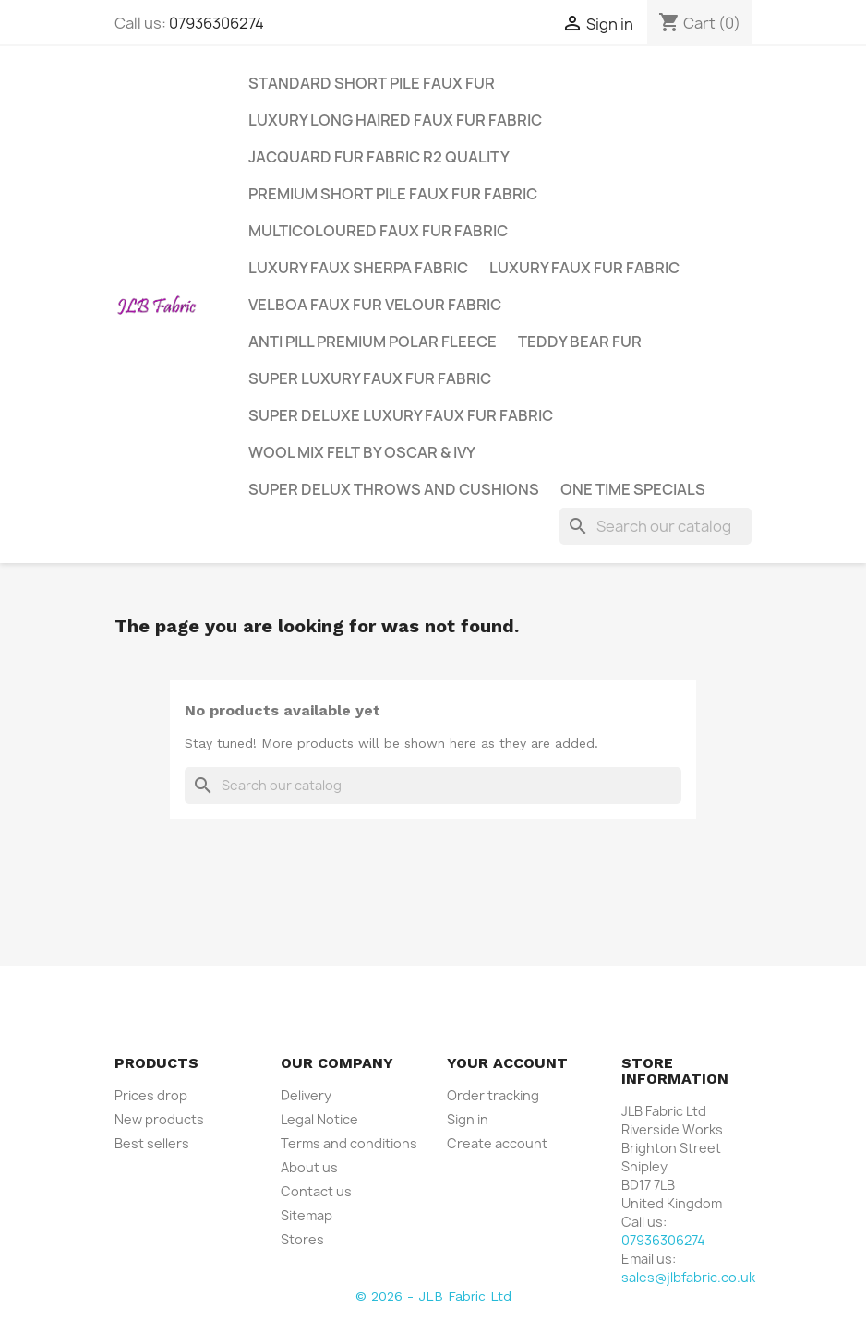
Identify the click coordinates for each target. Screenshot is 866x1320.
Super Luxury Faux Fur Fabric (369, 378)
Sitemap (306, 1215)
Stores (302, 1239)
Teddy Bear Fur (580, 341)
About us (309, 1167)
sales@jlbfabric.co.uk (688, 1277)
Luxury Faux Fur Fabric (584, 268)
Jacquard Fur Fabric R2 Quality (379, 157)
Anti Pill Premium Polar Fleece (372, 341)
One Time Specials (632, 489)
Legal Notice (319, 1119)
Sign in (467, 1119)
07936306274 (216, 23)
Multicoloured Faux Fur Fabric (378, 231)
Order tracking (493, 1095)
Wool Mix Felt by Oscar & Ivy (361, 452)
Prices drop (150, 1095)
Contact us (316, 1191)
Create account (497, 1143)
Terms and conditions (349, 1143)
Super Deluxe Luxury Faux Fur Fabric (400, 415)
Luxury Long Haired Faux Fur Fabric (395, 120)
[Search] (655, 526)
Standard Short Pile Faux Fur (371, 83)
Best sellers (151, 1143)
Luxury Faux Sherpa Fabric (358, 268)
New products (159, 1119)
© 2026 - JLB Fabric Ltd (433, 1296)
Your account (507, 1063)
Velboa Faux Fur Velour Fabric (374, 304)
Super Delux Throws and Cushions (393, 489)
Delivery (306, 1095)
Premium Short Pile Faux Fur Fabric (392, 194)
